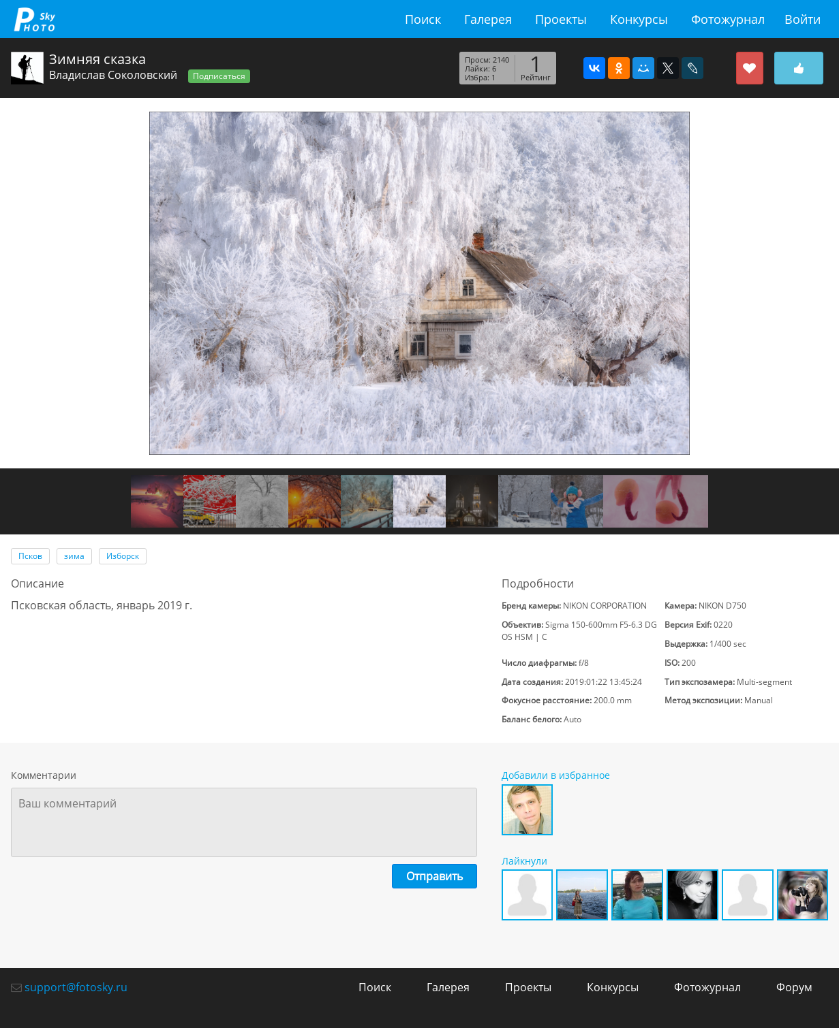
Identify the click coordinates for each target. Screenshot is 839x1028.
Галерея (488, 19)
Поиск (423, 19)
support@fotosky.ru (76, 987)
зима (74, 556)
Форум (794, 987)
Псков (30, 556)
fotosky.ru (35, 19)
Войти (802, 19)
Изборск (122, 556)
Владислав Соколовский (113, 74)
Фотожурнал (728, 19)
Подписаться (219, 76)
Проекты (561, 19)
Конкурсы (639, 19)
